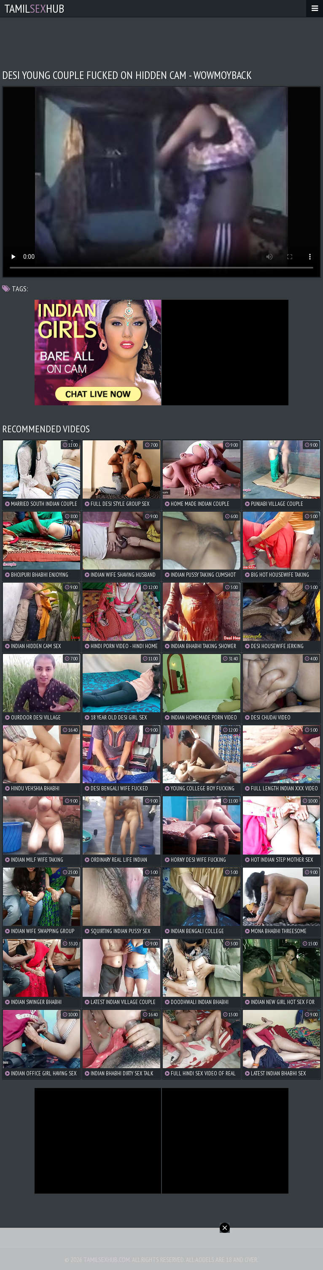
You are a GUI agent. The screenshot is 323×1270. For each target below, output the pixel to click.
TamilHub (34, 8)
